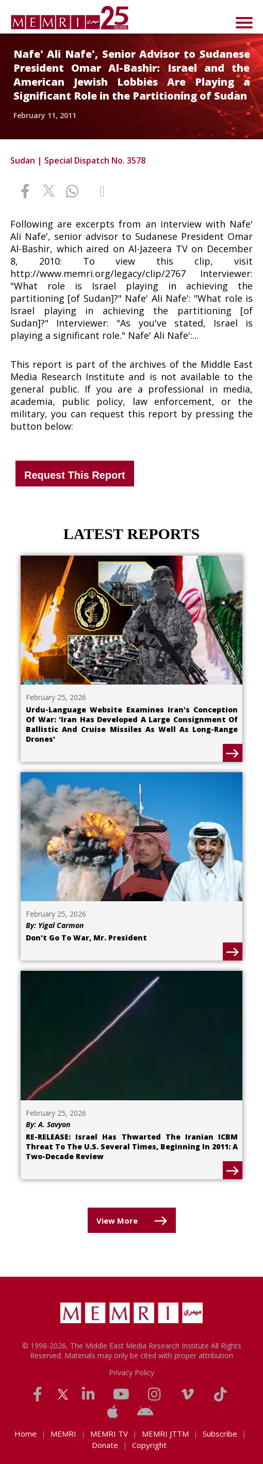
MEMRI (63, 1433)
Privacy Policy (131, 1372)
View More (117, 1220)
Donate (105, 1445)
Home (25, 1433)
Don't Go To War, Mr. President (86, 937)
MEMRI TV (109, 1433)
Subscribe (220, 1433)
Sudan (22, 160)
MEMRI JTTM (165, 1433)
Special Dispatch (76, 160)
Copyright (149, 1445)
